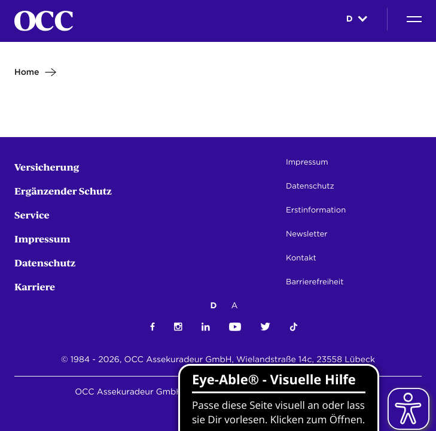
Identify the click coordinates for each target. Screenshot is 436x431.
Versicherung (47, 167)
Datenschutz (44, 262)
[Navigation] (414, 19)
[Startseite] (43, 21)
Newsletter (307, 234)
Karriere (34, 286)
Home (26, 72)
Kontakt (301, 258)
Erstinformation (316, 210)
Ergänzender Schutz (63, 191)
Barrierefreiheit (314, 282)
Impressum (42, 238)
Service (32, 214)
